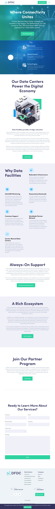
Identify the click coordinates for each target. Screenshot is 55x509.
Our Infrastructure (27, 33)
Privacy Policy (27, 500)
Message (7, 434)
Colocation (26, 474)
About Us (40, 474)
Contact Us (40, 480)
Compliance (40, 478)
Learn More (27, 157)
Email (29, 414)
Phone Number (8, 421)
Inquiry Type (8, 428)
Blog (39, 476)
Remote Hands (27, 484)
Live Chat (43, 2)
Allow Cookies (27, 507)
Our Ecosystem (27, 336)
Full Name (7, 414)
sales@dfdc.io (40, 489)
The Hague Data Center (29, 476)
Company (30, 421)
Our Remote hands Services (26, 285)
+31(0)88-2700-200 (18, 489)
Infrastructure (27, 478)
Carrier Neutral (27, 480)
